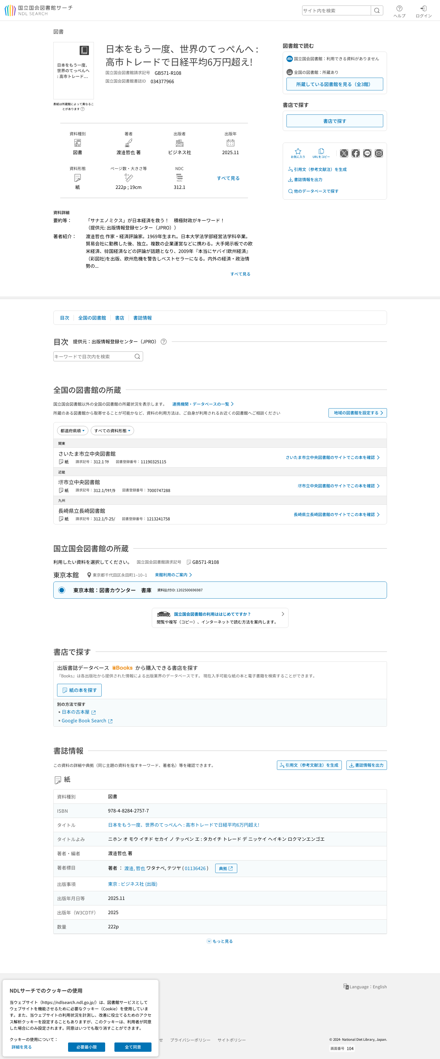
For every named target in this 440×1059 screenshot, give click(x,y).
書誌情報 (142, 317)
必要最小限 (86, 1047)
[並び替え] (72, 430)
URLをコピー (321, 153)
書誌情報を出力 (305, 179)
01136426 (195, 868)
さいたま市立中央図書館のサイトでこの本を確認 (334, 457)
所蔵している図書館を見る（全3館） (334, 84)
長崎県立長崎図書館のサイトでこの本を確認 (338, 514)
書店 (119, 317)
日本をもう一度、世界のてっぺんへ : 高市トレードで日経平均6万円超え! (183, 824)
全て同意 (133, 1047)
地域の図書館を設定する (359, 412)
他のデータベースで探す (313, 191)
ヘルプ (399, 10)
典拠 (226, 868)
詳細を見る (22, 1047)
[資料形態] (112, 430)
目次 (64, 317)
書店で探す (334, 120)
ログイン (424, 10)
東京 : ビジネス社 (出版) (132, 883)
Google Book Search (87, 720)
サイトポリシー (232, 1040)
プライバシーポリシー (190, 1040)
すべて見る (228, 177)
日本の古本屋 (79, 711)
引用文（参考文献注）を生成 (317, 169)
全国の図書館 (92, 317)
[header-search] (342, 10)
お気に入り (298, 153)
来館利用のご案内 (174, 574)
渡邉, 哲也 (134, 868)
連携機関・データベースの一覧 (204, 403)
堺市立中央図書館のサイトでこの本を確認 (340, 485)
